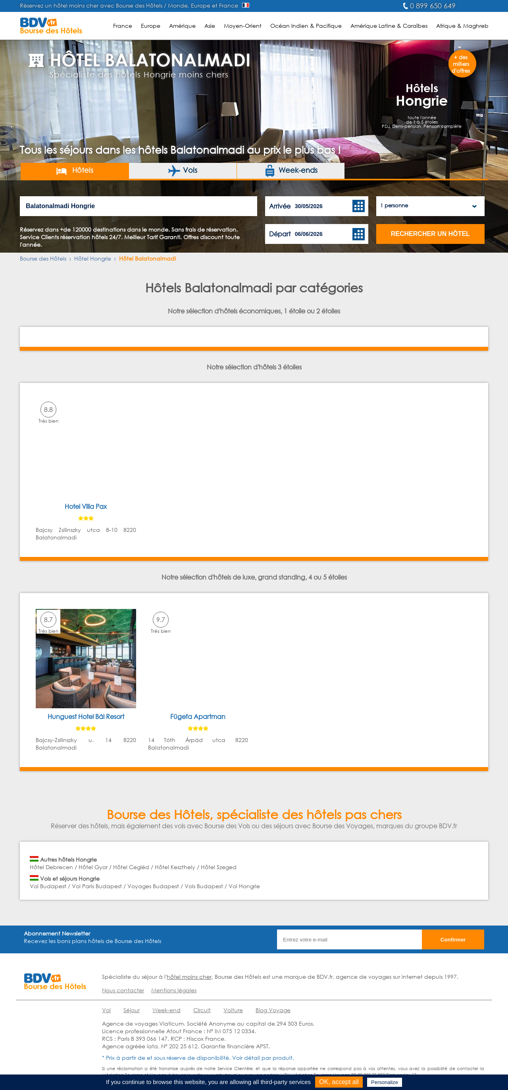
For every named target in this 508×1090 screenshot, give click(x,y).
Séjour (131, 1010)
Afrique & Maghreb (462, 25)
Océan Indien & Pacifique (306, 25)
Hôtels (74, 171)
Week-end (166, 1010)
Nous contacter (123, 990)
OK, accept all (339, 1081)
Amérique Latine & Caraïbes (388, 25)
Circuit (202, 1010)
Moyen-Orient (243, 25)
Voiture (233, 1010)
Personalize (384, 1082)
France (122, 25)
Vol (106, 1010)
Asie (209, 25)
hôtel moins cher (189, 976)
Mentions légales (173, 990)
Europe (150, 25)
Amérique (182, 25)
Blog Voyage (273, 1010)
